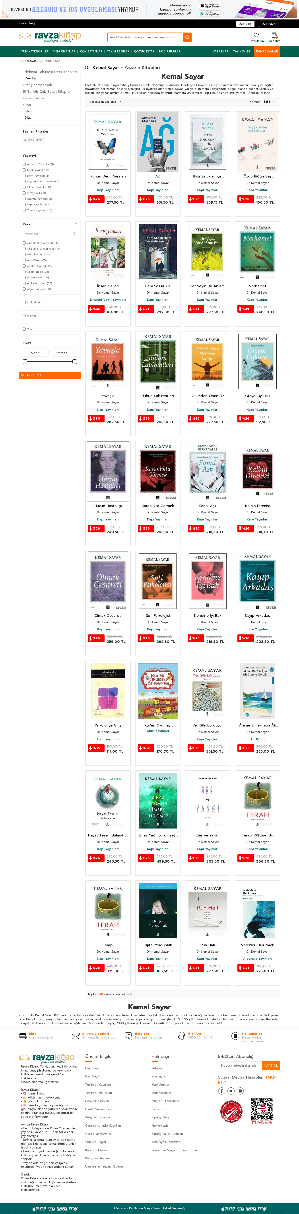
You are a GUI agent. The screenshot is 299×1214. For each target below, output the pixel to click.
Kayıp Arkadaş (257, 615)
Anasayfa (28, 61)
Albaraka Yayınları (257, 959)
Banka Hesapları (97, 1101)
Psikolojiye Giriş (108, 725)
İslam (28, 111)
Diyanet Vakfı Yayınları (108, 300)
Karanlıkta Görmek (158, 506)
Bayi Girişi (92, 1068)
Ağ (157, 176)
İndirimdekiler (161, 1093)
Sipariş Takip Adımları (167, 1133)
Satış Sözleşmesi (97, 1117)
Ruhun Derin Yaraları (108, 176)
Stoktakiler (32, 302)
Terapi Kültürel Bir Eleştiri (257, 835)
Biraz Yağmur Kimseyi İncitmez (158, 835)
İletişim (157, 1068)
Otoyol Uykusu (257, 396)
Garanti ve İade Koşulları (103, 1125)
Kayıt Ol (271, 1065)
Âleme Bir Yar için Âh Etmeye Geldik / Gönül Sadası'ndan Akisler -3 (257, 725)
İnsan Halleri (108, 286)
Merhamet (257, 286)
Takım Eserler (118, 51)
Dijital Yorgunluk (158, 945)
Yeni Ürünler (160, 1084)
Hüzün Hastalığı (108, 506)
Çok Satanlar (91, 51)
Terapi (108, 945)
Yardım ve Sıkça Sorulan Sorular (175, 1150)
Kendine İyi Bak (207, 615)
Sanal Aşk (207, 506)
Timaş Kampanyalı (37, 85)
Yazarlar (221, 51)
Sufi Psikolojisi (158, 615)
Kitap (27, 104)
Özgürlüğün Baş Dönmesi (257, 176)
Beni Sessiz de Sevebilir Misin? (158, 286)
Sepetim (158, 1109)
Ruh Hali (208, 945)
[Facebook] (222, 1091)
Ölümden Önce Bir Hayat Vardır (208, 396)
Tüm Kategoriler (35, 51)
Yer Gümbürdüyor (207, 725)
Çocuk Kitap (144, 51)
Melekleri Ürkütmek (257, 945)
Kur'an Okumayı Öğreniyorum (157, 725)
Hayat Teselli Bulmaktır (108, 835)
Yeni (28, 329)
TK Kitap (257, 739)
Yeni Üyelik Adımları (166, 1142)
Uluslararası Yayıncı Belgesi (104, 1166)
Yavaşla (108, 396)
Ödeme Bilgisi (95, 1142)
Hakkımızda (160, 1125)
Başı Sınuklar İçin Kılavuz (207, 176)
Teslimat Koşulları (98, 1084)
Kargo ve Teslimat (98, 1158)
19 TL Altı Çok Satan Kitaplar (47, 91)
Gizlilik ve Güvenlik (99, 1133)
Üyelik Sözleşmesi (98, 1109)
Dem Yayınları (108, 739)
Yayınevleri (242, 51)
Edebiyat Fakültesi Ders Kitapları (50, 71)
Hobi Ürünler (170, 51)
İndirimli (30, 316)
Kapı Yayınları (108, 190)
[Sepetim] (274, 37)
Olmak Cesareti (108, 615)
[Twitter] (233, 1091)
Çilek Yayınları (158, 731)
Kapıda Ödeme (96, 1150)
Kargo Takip (27, 23)
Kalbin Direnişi (257, 506)
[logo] (50, 37)
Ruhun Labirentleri (158, 396)
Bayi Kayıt (92, 1076)
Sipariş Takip (161, 1117)
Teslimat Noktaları (98, 1093)
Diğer (29, 117)
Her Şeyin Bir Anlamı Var (207, 286)
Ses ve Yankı (208, 835)
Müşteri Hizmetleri (165, 1101)
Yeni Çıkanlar (64, 51)
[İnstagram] (244, 1091)
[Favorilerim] (256, 37)
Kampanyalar (267, 51)
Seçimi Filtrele (49, 375)
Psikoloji (30, 78)
